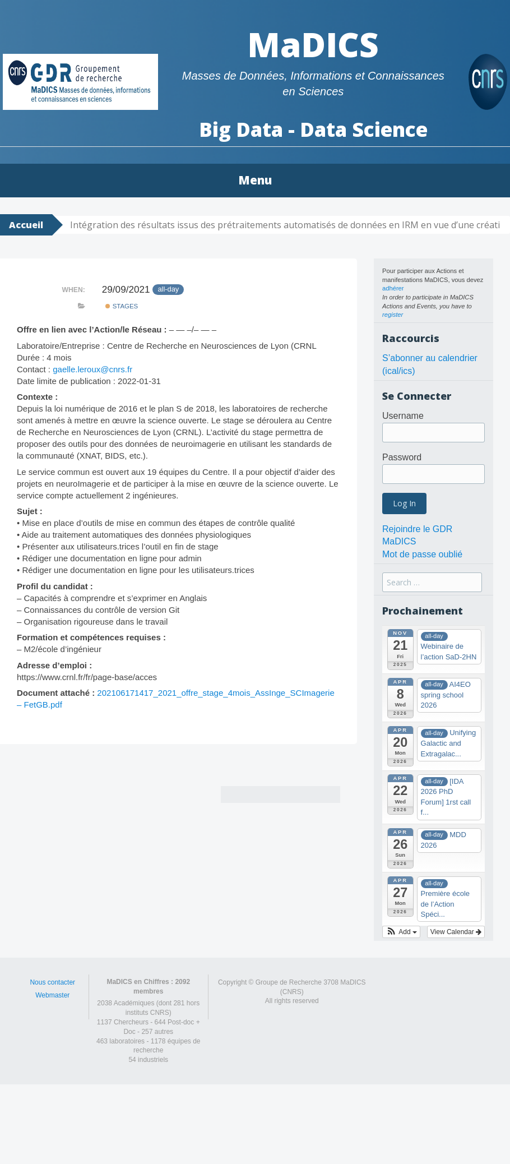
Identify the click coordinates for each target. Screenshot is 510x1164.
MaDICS (313, 44)
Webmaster (52, 995)
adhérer (393, 288)
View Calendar (455, 932)
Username (403, 416)
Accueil (26, 225)
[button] (401, 931)
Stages (121, 306)
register (392, 314)
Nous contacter (52, 982)
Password (401, 457)
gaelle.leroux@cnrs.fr (92, 369)
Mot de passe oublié (422, 554)
